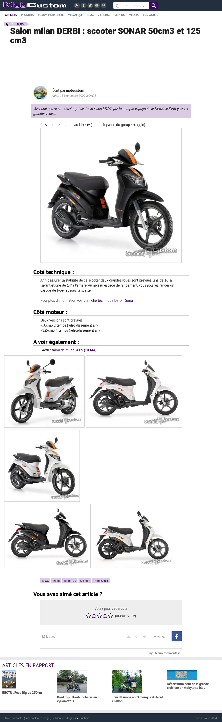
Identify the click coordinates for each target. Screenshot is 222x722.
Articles (11, 14)
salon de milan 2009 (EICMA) (74, 349)
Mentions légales (65, 718)
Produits (27, 14)
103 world (150, 14)
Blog (90, 14)
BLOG (20, 24)
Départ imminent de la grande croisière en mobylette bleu (188, 685)
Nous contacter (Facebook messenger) (28, 718)
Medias (134, 14)
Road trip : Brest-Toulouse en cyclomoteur (77, 699)
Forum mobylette (51, 14)
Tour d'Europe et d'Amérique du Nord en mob (137, 699)
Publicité (85, 718)
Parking (119, 14)
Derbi (56, 581)
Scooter (84, 581)
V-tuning (103, 14)
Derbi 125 (70, 581)
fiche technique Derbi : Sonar (111, 300)
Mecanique (75, 14)
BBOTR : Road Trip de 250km (22, 692)
